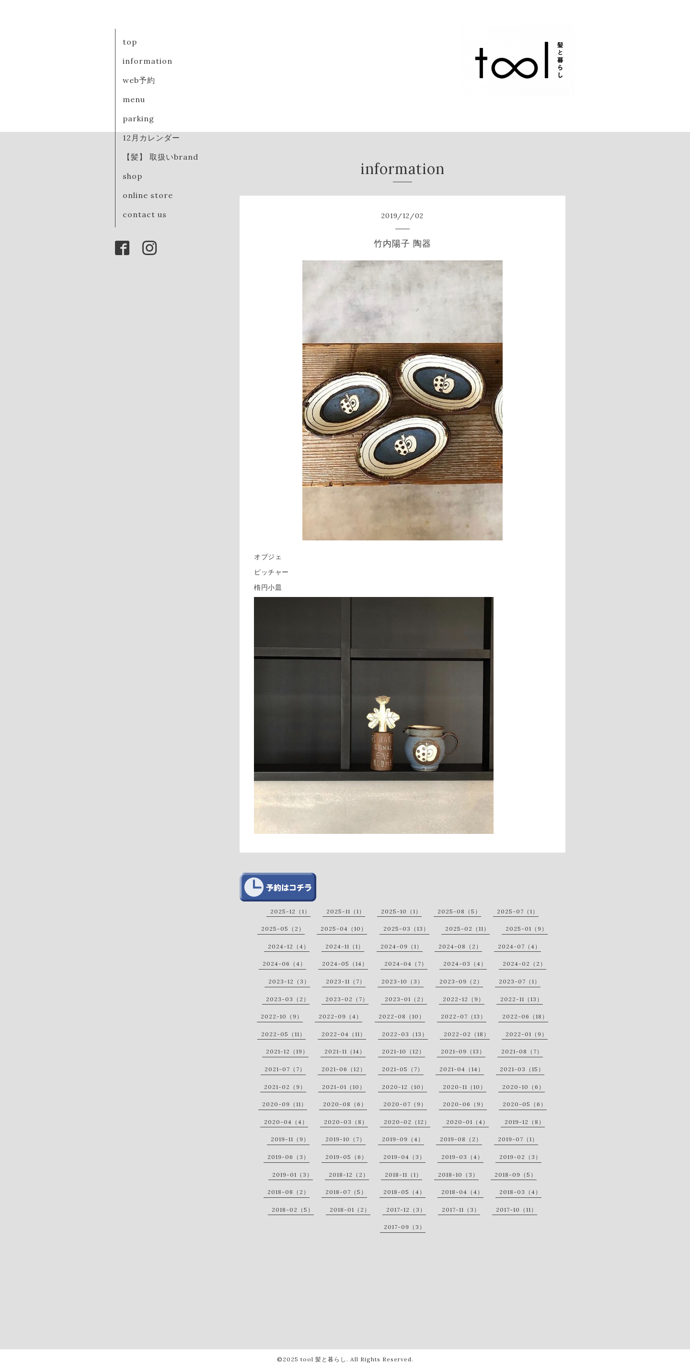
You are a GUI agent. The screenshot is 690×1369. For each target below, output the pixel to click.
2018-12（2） (349, 1174)
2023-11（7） (346, 981)
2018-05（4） (404, 1191)
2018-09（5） (515, 1174)
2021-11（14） (345, 1051)
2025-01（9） (527, 928)
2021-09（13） (463, 1051)
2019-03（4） (462, 1156)
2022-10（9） (282, 1016)
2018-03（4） (520, 1191)
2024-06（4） (284, 963)
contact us (145, 214)
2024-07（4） (519, 946)
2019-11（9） (290, 1139)
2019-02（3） (520, 1156)
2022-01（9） (527, 1034)
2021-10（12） (403, 1051)
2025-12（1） (290, 911)
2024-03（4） (465, 963)
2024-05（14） (345, 963)
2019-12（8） (525, 1121)
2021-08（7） (522, 1051)
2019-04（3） (404, 1156)
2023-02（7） (346, 999)
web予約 (139, 80)
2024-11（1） (344, 946)
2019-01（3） (292, 1174)
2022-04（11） (344, 1034)
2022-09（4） (340, 1016)
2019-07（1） (518, 1139)
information (147, 61)
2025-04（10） (344, 928)
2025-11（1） (345, 911)
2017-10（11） (516, 1209)
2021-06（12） (344, 1069)
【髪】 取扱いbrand (160, 157)
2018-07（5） (346, 1191)
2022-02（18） (467, 1034)
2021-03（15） (522, 1069)
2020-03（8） (346, 1121)
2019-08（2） (461, 1139)
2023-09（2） (461, 981)
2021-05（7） (403, 1069)
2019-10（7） (345, 1139)
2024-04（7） (405, 963)
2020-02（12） (407, 1121)
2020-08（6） (345, 1104)
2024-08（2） (460, 946)
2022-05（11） (283, 1034)
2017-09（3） (405, 1226)
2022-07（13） (463, 1016)
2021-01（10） (344, 1086)
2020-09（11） (284, 1104)
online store (148, 195)
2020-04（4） (286, 1121)
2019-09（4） (403, 1139)
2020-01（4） (467, 1121)
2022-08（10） (402, 1016)
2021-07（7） (285, 1069)
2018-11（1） (403, 1174)
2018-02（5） (293, 1209)
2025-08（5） (459, 911)
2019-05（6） (346, 1156)
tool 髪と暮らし (323, 1359)
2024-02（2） (524, 963)
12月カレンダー (151, 137)
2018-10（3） (458, 1174)
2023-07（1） (519, 981)
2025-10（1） (401, 911)
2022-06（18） (525, 1016)
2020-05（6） (525, 1104)
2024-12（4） (289, 946)
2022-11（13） (521, 999)
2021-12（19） (287, 1051)
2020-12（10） (404, 1086)
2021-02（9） (285, 1086)
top (130, 42)
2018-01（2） (350, 1209)
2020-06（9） (465, 1104)
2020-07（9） (405, 1104)
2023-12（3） (289, 981)
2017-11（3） (461, 1209)
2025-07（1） (518, 911)
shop (132, 176)
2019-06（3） (288, 1156)
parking (138, 118)
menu (134, 99)
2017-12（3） (406, 1209)
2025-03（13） (406, 928)
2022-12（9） (463, 999)
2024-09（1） (401, 946)
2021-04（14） (461, 1069)
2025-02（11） (467, 928)
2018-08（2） (288, 1191)
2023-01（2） (406, 999)
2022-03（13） (405, 1034)
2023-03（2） (288, 999)
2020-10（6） (523, 1086)
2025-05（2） (283, 928)
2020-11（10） (464, 1086)
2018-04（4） (462, 1191)
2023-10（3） (402, 981)
